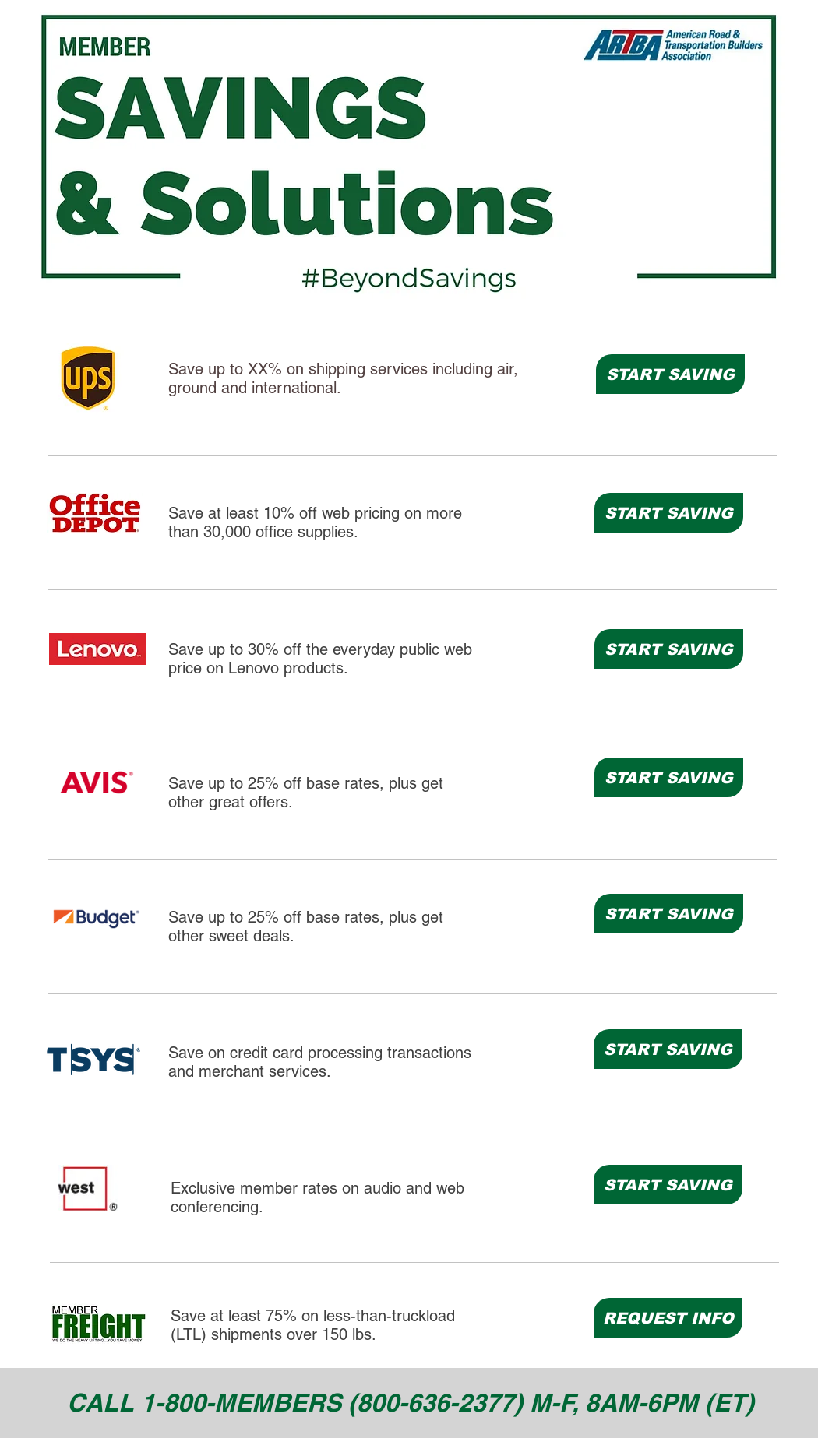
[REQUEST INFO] (668, 1318)
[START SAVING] (670, 374)
